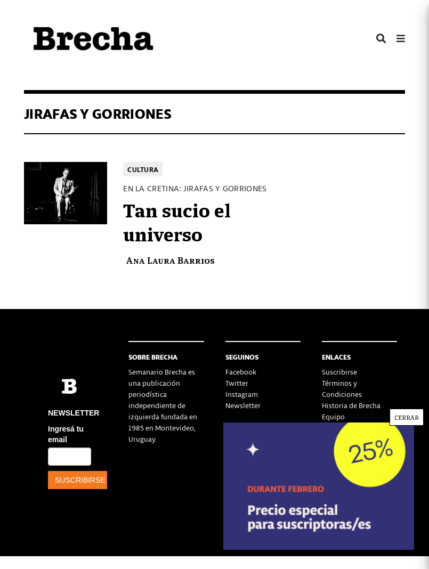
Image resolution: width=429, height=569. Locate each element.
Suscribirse (339, 372)
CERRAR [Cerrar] (406, 417)
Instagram (241, 394)
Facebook (240, 372)
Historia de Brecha (351, 405)
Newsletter (243, 405)
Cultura (142, 169)
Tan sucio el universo (177, 221)
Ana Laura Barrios (170, 259)
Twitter (236, 383)
